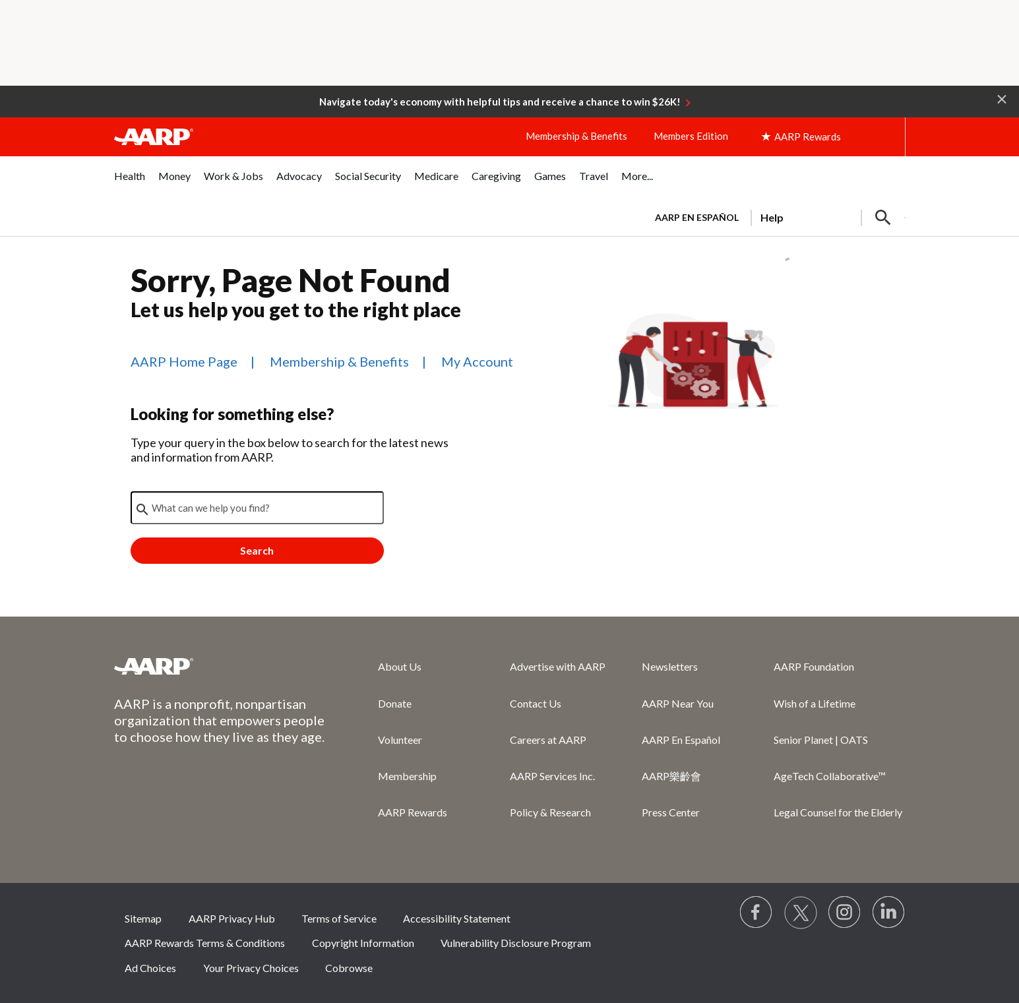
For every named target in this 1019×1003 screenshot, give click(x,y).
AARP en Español (697, 217)
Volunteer (400, 739)
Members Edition (691, 136)
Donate (395, 703)
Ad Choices (150, 967)
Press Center (671, 812)
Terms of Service (339, 918)
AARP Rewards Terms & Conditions (205, 942)
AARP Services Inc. (552, 776)
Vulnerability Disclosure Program (516, 942)
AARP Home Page (184, 361)
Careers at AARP (548, 739)
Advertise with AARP (557, 666)
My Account (477, 361)
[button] (1002, 98)
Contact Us (535, 703)
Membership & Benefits (576, 136)
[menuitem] (129, 183)
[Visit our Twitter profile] (800, 912)
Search (257, 550)
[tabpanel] (775, 216)
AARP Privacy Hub (232, 918)
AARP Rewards (412, 812)
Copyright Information (363, 942)
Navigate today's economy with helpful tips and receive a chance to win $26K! (500, 101)
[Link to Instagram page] (844, 912)
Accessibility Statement (456, 918)
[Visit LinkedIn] (889, 912)
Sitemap (143, 918)
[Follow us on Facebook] (756, 912)
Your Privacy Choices (251, 967)
